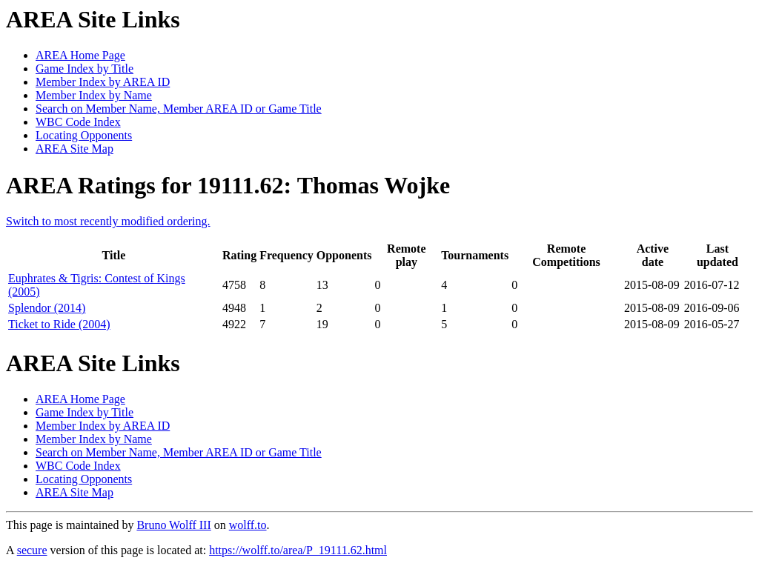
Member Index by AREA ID (103, 82)
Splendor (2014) (46, 308)
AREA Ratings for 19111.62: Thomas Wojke (228, 185)
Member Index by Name (94, 95)
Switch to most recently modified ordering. (108, 221)
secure (32, 550)
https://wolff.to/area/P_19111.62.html (298, 550)
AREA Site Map (74, 148)
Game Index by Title (84, 68)
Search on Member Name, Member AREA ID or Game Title (179, 108)
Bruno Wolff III (173, 525)
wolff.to (248, 525)
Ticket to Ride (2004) (59, 324)
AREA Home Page (80, 55)
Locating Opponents (84, 135)
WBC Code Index (78, 122)
